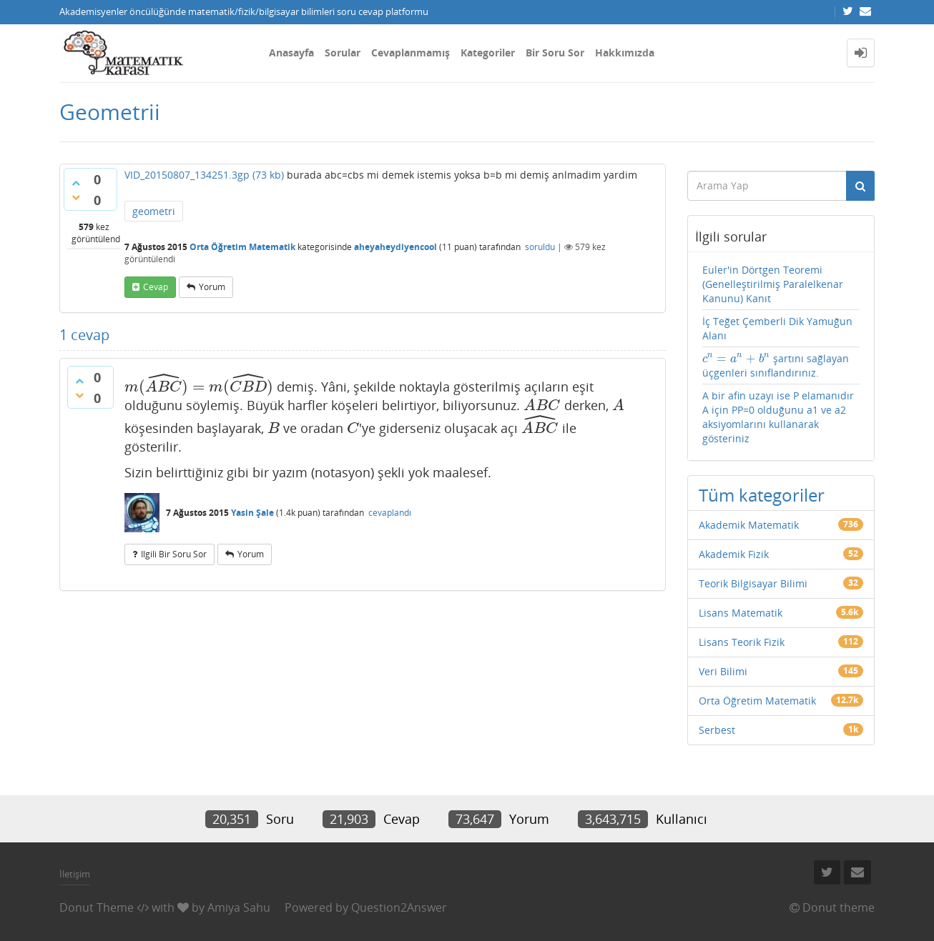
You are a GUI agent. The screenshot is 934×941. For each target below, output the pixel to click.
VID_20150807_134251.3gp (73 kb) (204, 174)
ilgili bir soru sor (174, 554)
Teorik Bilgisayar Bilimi (753, 583)
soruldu (540, 247)
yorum (212, 287)
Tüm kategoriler (762, 495)
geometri (153, 211)
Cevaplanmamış (410, 52)
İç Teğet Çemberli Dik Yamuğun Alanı (777, 328)
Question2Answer (399, 907)
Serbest (717, 730)
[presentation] (198, 386)
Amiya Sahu (238, 907)
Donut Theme (96, 907)
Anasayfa (291, 52)
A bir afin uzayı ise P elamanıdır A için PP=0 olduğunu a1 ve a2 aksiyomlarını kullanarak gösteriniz (778, 417)
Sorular (342, 52)
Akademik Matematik (749, 525)
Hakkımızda (624, 52)
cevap (155, 287)
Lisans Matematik (740, 612)
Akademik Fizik (734, 554)
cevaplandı (389, 513)
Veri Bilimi (723, 671)
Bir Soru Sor (555, 52)
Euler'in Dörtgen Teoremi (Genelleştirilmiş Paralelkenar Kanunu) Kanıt (772, 284)
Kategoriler (488, 52)
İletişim (74, 873)
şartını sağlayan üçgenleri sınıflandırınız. (775, 365)
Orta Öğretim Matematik (242, 247)
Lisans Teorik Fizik (742, 642)
